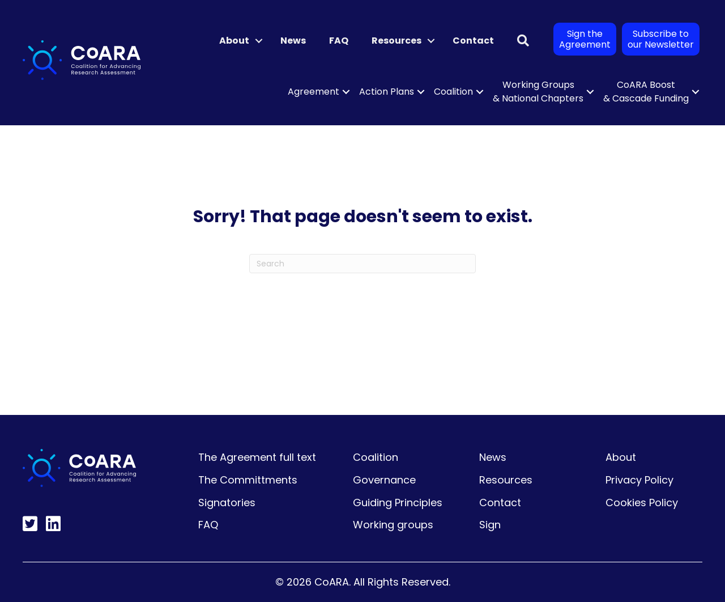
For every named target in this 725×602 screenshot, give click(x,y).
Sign (490, 525)
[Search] (362, 263)
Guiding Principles (397, 502)
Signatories (226, 502)
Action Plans (386, 91)
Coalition (453, 91)
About (234, 40)
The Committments (247, 480)
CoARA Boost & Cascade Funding (646, 91)
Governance (384, 480)
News (293, 40)
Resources (396, 40)
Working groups (393, 525)
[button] (258, 40)
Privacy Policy (639, 480)
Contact (473, 40)
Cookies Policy (641, 502)
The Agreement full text (257, 457)
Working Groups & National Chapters (538, 91)
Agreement (313, 91)
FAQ (338, 40)
